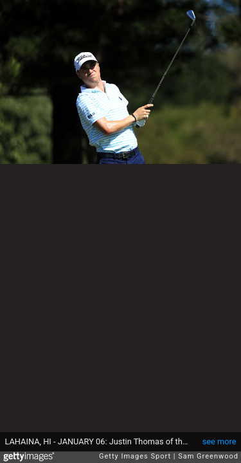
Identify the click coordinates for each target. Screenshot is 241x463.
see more (219, 441)
